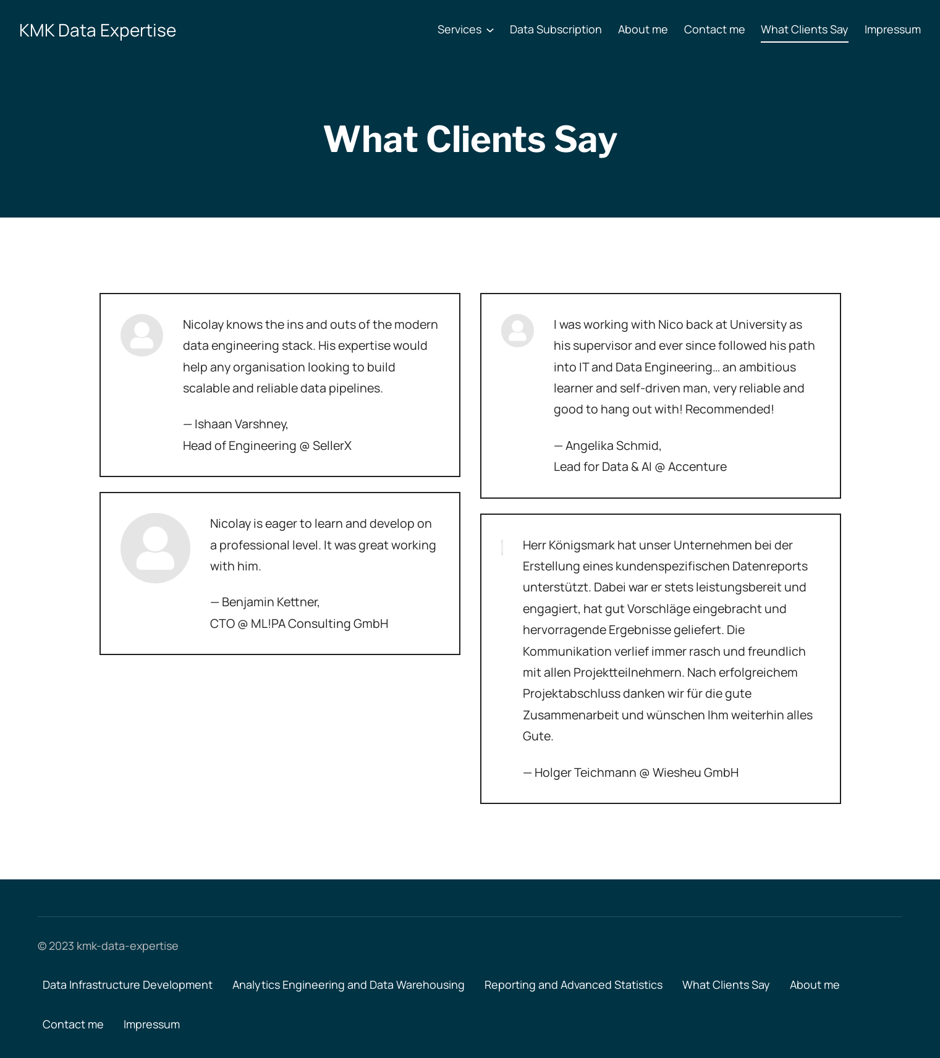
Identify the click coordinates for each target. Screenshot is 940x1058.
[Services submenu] (490, 29)
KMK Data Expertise (97, 29)
